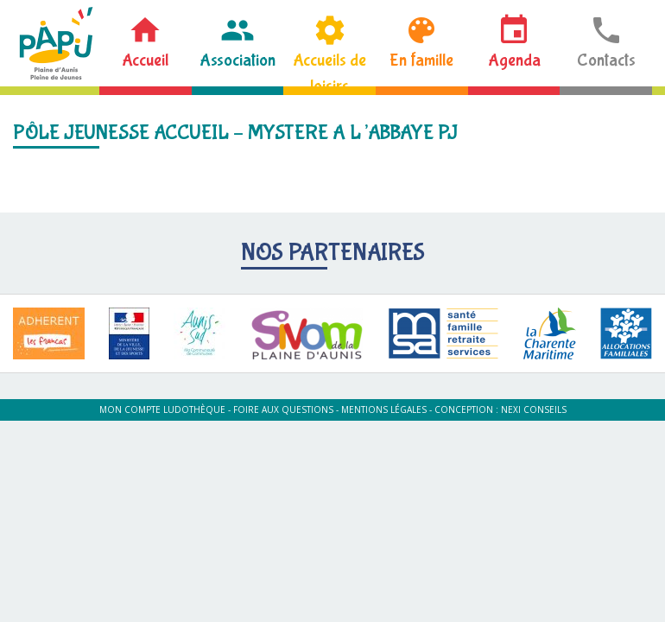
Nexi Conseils (534, 409)
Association (238, 60)
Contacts (606, 60)
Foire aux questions (283, 409)
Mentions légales (384, 409)
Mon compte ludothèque (162, 409)
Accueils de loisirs (329, 68)
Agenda (514, 60)
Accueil (145, 60)
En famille (421, 60)
